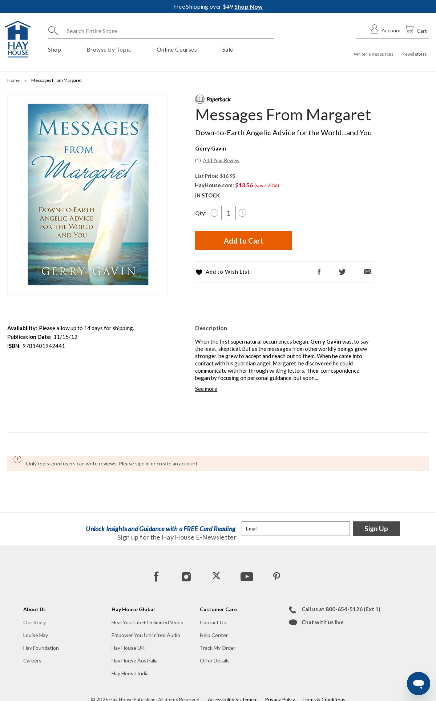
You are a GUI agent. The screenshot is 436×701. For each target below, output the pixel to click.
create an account (177, 463)
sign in (142, 463)
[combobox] (161, 31)
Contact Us (213, 622)
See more (206, 388)
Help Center (214, 635)
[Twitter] (342, 272)
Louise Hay (35, 635)
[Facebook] (319, 272)
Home (13, 80)
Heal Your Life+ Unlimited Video (147, 622)
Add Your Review (221, 160)
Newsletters (414, 54)
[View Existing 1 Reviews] (198, 160)
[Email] (367, 271)
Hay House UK (128, 648)
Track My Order (217, 648)
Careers (32, 660)
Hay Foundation (41, 648)
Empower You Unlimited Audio (146, 635)
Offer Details (215, 660)
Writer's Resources (373, 54)
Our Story (34, 622)
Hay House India (130, 673)
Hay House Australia (135, 660)
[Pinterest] (276, 576)
